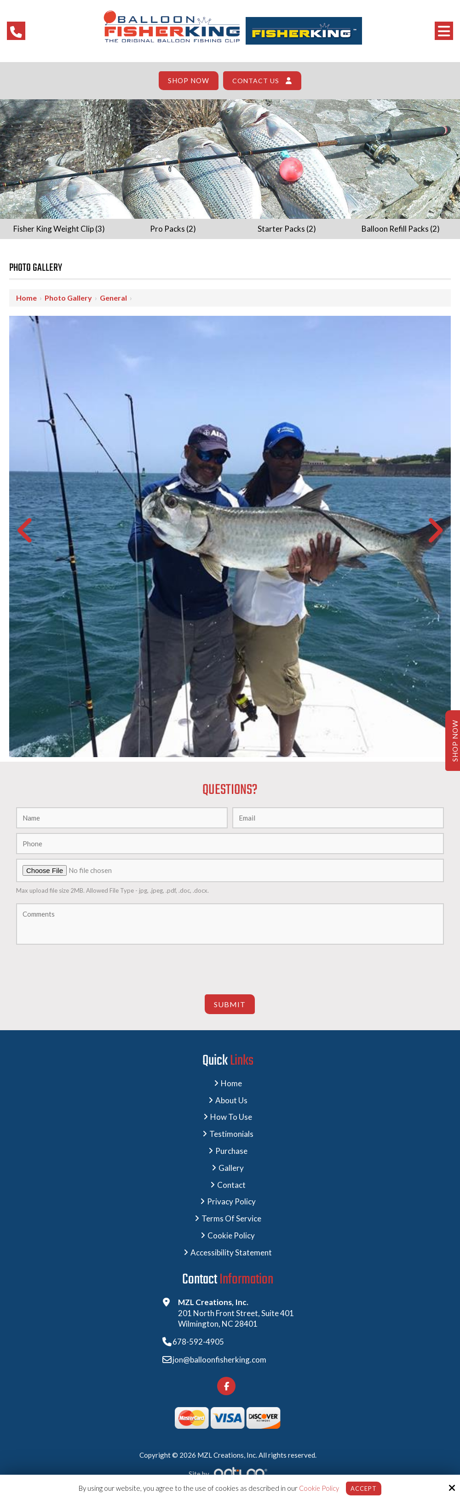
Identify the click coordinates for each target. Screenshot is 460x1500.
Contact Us (255, 81)
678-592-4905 (204, 1345)
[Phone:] (230, 843)
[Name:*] (122, 817)
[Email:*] (338, 817)
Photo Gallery (68, 297)
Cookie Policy (317, 1488)
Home (26, 297)
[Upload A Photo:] (230, 870)
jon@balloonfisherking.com (225, 1363)
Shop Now (189, 81)
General (113, 297)
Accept (364, 1488)
